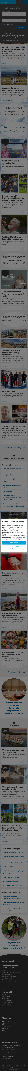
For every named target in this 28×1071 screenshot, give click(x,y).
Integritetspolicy (8, 539)
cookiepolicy (17, 539)
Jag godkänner (14, 542)
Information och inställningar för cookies (14, 547)
